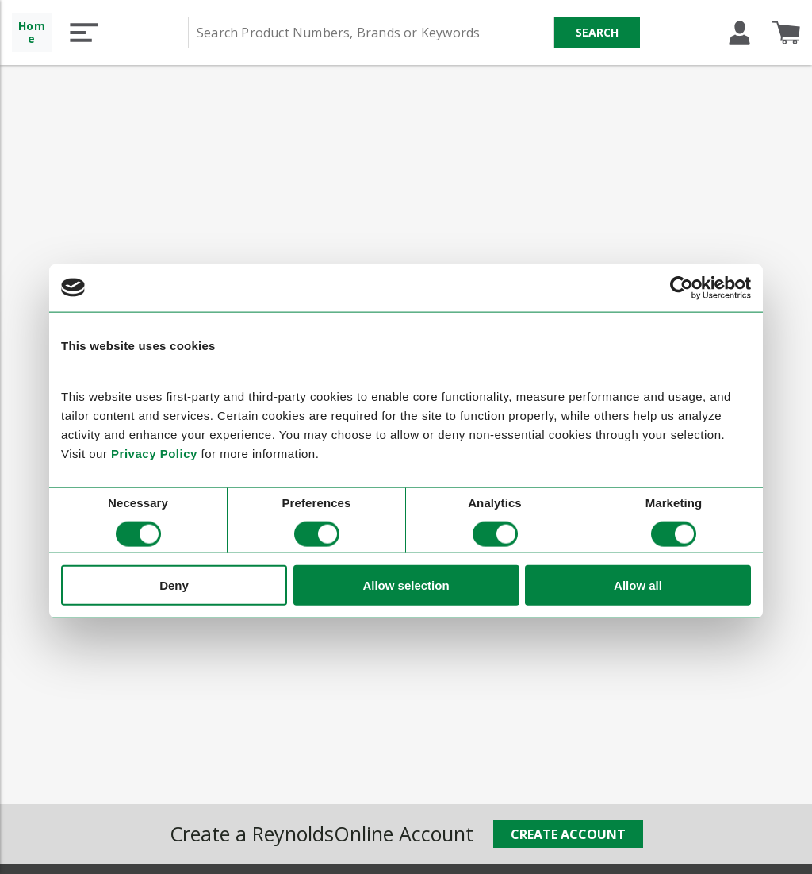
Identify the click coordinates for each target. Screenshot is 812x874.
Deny (174, 585)
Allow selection (405, 585)
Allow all (638, 585)
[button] (84, 32)
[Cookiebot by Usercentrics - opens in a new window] (681, 287)
